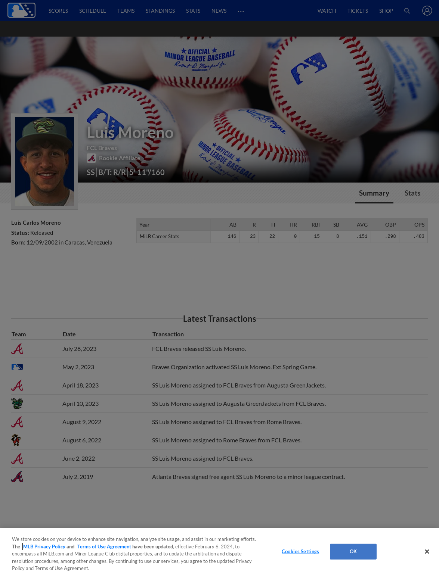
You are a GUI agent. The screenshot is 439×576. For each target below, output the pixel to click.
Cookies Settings (300, 551)
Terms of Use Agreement (104, 546)
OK (353, 551)
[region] (219, 552)
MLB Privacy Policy (44, 546)
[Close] (427, 552)
